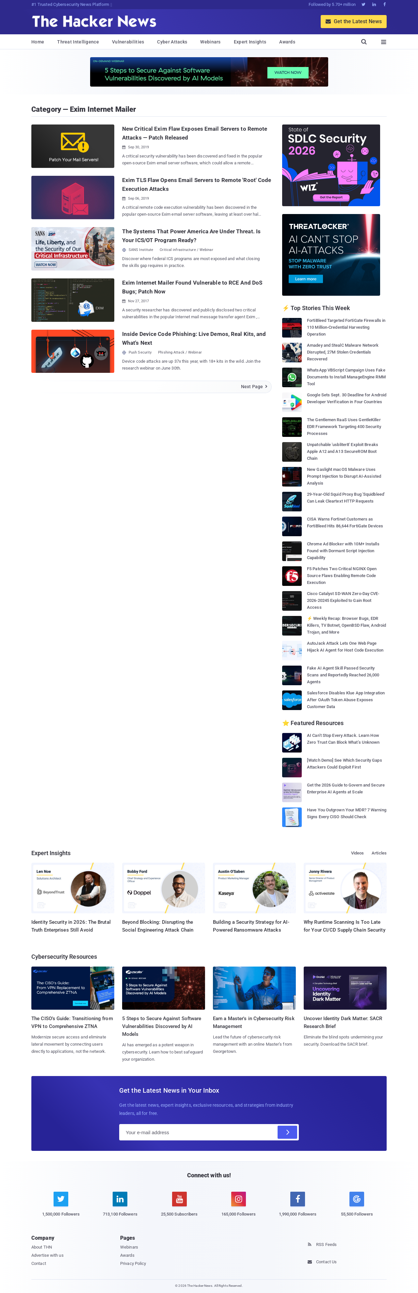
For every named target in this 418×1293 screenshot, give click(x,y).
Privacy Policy (133, 1263)
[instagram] (238, 1208)
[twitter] (61, 1208)
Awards (287, 41)
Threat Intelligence (78, 41)
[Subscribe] (287, 1132)
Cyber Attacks (172, 41)
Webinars (210, 41)
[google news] (356, 1205)
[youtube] (179, 1208)
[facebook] (297, 1208)
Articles (379, 853)
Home (37, 41)
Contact (38, 1263)
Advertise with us (47, 1255)
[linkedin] (120, 1208)
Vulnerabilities (128, 41)
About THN (41, 1247)
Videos (357, 853)
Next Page (254, 386)
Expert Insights (250, 41)
